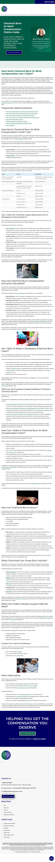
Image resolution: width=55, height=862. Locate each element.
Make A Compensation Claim (27, 734)
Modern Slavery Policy (10, 842)
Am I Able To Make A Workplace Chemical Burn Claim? (20, 116)
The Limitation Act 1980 (7, 467)
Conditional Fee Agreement (46, 618)
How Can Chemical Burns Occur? (14, 119)
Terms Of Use (8, 845)
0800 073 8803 (49, 2)
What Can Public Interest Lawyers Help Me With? (19, 123)
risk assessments (15, 368)
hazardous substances (44, 410)
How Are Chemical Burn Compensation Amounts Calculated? (21, 114)
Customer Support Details (11, 829)
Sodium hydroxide (11, 572)
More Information (10, 125)
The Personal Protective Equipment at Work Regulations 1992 (22, 414)
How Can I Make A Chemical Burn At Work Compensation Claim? (22, 117)
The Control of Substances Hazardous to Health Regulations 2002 (23, 408)
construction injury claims (23, 688)
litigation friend (36, 483)
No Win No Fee (14, 619)
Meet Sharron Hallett (41, 39)
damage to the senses (22, 599)
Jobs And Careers (9, 818)
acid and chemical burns (41, 321)
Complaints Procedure (10, 832)
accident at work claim (7, 103)
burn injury (10, 136)
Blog (5, 810)
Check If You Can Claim (10, 800)
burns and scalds (19, 293)
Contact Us (7, 813)
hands (44, 534)
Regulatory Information (10, 820)
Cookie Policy (7, 840)
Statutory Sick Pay (27, 700)
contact (18, 656)
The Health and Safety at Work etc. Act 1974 (17, 404)
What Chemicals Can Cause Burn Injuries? (17, 121)
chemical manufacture (22, 696)
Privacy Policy (8, 837)
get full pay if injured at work (23, 684)
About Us (6, 815)
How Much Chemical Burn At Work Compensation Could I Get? (22, 112)
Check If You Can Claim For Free (14, 52)
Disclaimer (7, 835)
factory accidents (33, 686)
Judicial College (19, 139)
